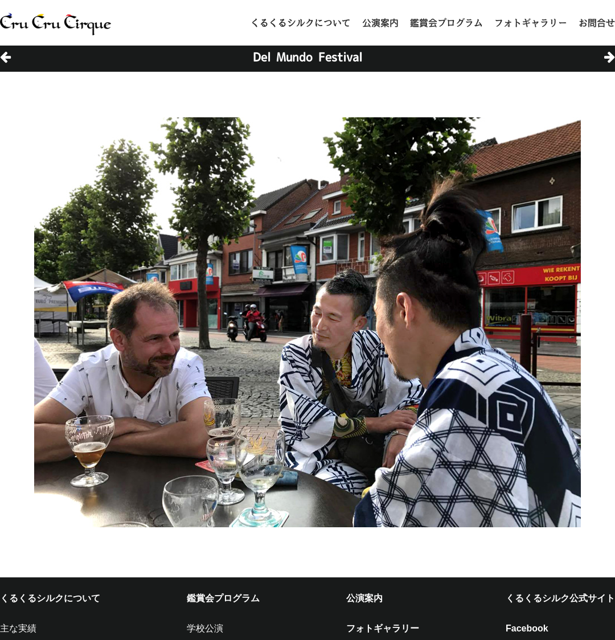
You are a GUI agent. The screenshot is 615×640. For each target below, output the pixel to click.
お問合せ (597, 22)
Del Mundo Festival (307, 57)
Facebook (527, 628)
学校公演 (205, 628)
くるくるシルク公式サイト (560, 598)
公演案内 (380, 22)
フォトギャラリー (530, 22)
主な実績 (18, 628)
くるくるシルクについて (301, 22)
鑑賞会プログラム (446, 22)
